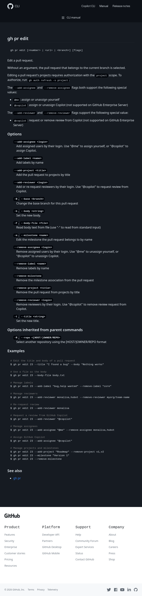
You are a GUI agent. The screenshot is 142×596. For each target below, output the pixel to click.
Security (9, 541)
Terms (31, 589)
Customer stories (14, 553)
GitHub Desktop (52, 547)
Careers (113, 547)
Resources (10, 565)
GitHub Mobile (51, 553)
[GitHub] (12, 516)
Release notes (121, 6)
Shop (112, 559)
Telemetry (53, 589)
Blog (111, 541)
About (112, 534)
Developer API (50, 534)
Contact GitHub (84, 559)
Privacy (41, 589)
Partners (47, 541)
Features (9, 534)
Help (78, 534)
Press (112, 553)
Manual (103, 6)
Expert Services (84, 547)
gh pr (17, 478)
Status (79, 553)
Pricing (8, 559)
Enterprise (10, 547)
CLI (13, 6)
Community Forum (86, 541)
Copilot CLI (88, 6)
